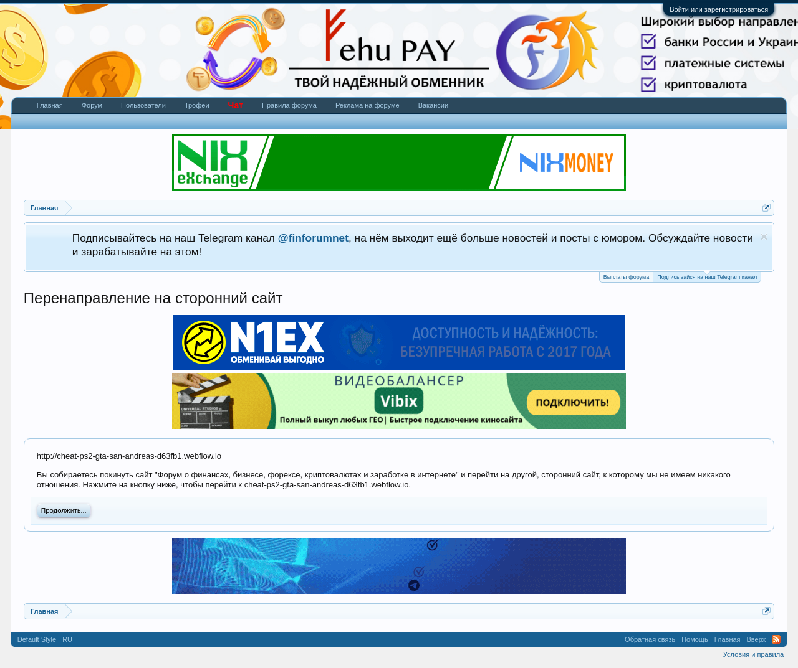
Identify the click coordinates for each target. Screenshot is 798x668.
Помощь (694, 639)
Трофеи (197, 105)
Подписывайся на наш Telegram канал (707, 276)
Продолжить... (64, 510)
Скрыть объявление (764, 237)
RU (67, 639)
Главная (50, 105)
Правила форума (289, 105)
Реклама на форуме (367, 105)
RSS (776, 639)
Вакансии (433, 105)
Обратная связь (650, 639)
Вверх (756, 639)
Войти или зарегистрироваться (719, 9)
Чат (235, 105)
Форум (92, 105)
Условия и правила (753, 654)
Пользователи (143, 105)
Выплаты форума (626, 277)
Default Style (36, 639)
